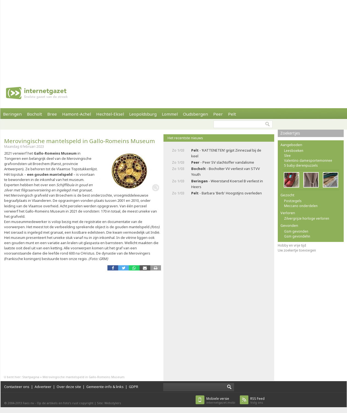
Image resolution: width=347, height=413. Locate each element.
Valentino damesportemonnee (308, 160)
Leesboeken (293, 150)
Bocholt (34, 114)
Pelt (232, 114)
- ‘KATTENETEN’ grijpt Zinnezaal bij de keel (226, 153)
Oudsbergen (195, 114)
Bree (52, 114)
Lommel (170, 114)
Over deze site (69, 386)
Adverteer (43, 386)
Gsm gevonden (296, 231)
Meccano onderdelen (301, 205)
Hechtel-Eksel (110, 114)
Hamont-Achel (76, 114)
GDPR (133, 386)
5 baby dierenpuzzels (301, 165)
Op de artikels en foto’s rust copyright (65, 403)
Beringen (12, 114)
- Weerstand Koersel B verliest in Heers (227, 183)
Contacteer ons (16, 386)
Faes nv (28, 403)
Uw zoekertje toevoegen (297, 250)
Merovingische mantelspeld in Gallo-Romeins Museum (79, 141)
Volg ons (257, 400)
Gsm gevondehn (297, 236)
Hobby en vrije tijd (292, 245)
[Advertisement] (134, 38)
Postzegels (293, 201)
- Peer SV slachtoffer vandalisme (222, 162)
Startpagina (30, 377)
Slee (287, 155)
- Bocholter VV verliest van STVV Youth (225, 171)
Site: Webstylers (109, 403)
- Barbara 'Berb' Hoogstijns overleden (226, 193)
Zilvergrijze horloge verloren (306, 218)
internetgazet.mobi (220, 400)
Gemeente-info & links (105, 386)
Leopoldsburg (143, 114)
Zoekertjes (290, 133)
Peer (218, 114)
